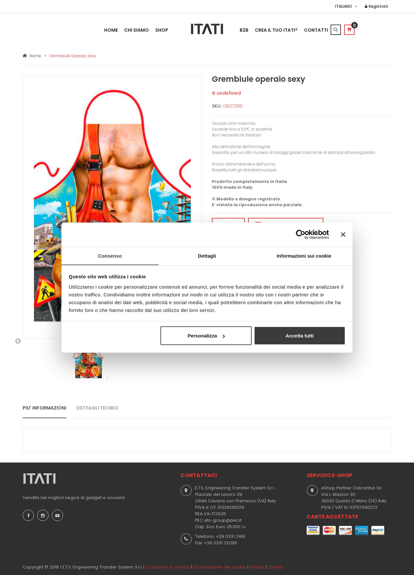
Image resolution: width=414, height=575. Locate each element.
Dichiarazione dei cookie (219, 567)
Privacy (257, 567)
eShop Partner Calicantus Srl (351, 488)
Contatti (316, 30)
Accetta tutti (300, 335)
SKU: (217, 106)
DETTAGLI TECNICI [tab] (97, 408)
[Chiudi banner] (343, 234)
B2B (244, 30)
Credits (275, 567)
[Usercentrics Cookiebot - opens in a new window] (300, 234)
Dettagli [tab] (207, 255)
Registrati (376, 6)
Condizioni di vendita (168, 567)
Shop (161, 30)
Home (111, 30)
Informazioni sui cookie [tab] (304, 255)
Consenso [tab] (110, 255)
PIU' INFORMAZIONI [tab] (44, 408)
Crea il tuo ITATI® (276, 30)
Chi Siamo (136, 30)
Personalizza (206, 335)
